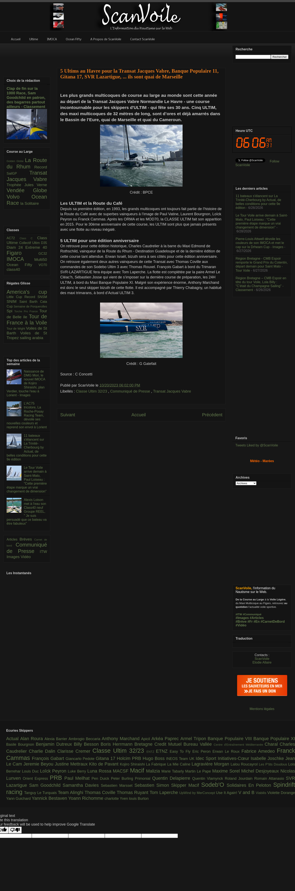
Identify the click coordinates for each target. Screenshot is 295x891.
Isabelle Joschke (268, 758)
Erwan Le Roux (227, 751)
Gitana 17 (106, 758)
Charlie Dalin (43, 751)
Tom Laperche (164, 792)
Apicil (146, 739)
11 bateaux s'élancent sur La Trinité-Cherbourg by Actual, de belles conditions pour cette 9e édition (27, 447)
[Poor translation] (15, 830)
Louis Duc (31, 771)
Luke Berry (77, 771)
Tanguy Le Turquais (41, 793)
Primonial (143, 778)
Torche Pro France (26, 311)
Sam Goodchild (46, 785)
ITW (43, 551)
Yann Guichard (19, 798)
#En (257, 621)
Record (40, 167)
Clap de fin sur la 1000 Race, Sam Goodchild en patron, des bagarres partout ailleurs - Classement (26, 97)
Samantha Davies (82, 785)
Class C (28, 238)
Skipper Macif (186, 785)
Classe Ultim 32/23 (92, 391)
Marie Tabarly (173, 771)
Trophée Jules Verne (27, 185)
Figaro (22, 253)
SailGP (18, 173)
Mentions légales (262, 709)
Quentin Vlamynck (208, 778)
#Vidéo (241, 625)
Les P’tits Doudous (273, 764)
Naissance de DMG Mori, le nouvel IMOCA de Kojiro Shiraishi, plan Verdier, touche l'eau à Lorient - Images (26, 383)
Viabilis (261, 793)
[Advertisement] (141, 53)
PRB (57, 777)
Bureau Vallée (198, 744)
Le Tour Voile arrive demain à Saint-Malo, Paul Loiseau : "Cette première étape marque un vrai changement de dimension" (27, 479)
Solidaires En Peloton (250, 785)
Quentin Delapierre (172, 778)
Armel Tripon (194, 738)
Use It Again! (227, 793)
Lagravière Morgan (211, 764)
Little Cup (16, 297)
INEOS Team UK (181, 759)
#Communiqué (252, 614)
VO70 (43, 265)
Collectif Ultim (30, 243)
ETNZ (163, 751)
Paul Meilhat (78, 778)
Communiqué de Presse (130, 391)
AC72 (13, 238)
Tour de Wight (16, 328)
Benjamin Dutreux (55, 744)
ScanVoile (262, 658)
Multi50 (40, 259)
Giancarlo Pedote (81, 759)
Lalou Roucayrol (245, 764)
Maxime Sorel (226, 771)
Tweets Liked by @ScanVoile (256, 445)
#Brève (241, 621)
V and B (247, 792)
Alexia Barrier (57, 739)
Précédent (212, 414)
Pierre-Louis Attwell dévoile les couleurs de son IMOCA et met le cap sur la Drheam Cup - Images (260, 242)
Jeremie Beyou (39, 764)
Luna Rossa (100, 771)
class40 (13, 269)
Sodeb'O (214, 784)
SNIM (13, 301)
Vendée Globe (27, 190)
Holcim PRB (130, 758)
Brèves (27, 539)
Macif (138, 770)
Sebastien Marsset (118, 785)
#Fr (250, 621)
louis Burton (139, 798)
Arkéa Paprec (166, 738)
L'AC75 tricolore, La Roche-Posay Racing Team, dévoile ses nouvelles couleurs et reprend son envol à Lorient (27, 415)
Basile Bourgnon (21, 744)
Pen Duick (101, 778)
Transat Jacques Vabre (172, 391)
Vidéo (26, 557)
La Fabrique (156, 764)
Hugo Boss (154, 758)
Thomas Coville (101, 792)
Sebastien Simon (153, 785)
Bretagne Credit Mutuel (159, 744)
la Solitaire (29, 203)
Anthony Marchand (121, 738)
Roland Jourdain (239, 778)
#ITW (239, 614)
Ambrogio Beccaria (85, 739)
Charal (272, 744)
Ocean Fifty (23, 265)
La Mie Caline (179, 764)
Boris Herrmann (118, 744)
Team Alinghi (71, 792)
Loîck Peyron (54, 771)
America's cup (27, 292)
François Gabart (48, 758)
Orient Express (36, 778)
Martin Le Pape (198, 771)
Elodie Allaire (262, 662)
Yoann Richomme (86, 798)
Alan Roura (32, 738)
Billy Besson (87, 744)
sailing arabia (31, 338)
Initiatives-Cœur (234, 758)
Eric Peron (202, 751)
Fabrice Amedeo (259, 751)
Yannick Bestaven (50, 798)
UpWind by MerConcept (197, 793)
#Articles (257, 618)
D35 (44, 243)
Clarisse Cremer (74, 751)
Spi (10, 311)
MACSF (121, 771)
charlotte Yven (117, 798)
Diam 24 (16, 247)
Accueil (138, 414)
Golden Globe (16, 161)
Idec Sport (207, 758)
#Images (242, 618)
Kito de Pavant (104, 764)
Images (14, 557)
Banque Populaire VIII (231, 738)
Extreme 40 (36, 247)
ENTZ (151, 751)
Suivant (67, 414)
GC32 (42, 253)
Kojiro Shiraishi (133, 764)
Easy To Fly (181, 751)
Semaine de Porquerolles (30, 306)
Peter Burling (123, 778)
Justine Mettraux (72, 764)
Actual (13, 738)
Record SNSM (36, 297)
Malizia (154, 771)
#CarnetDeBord (273, 621)
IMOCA (20, 259)
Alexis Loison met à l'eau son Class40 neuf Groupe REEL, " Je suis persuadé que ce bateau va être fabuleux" (27, 511)
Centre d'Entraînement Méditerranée (239, 744)
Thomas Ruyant (133, 792)
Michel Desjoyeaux (260, 771)
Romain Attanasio (270, 778)
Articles (13, 539)
